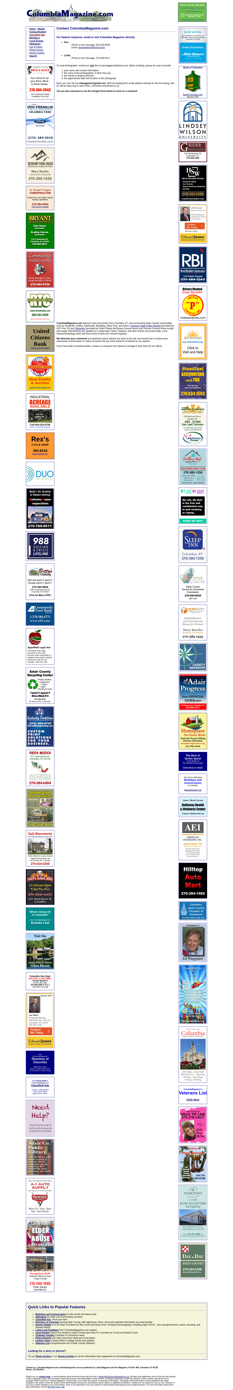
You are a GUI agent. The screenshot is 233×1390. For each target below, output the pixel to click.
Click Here (193, 1099)
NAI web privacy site (56, 1387)
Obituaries (80, 328)
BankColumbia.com (193, 94)
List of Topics (35, 47)
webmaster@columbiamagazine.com (114, 1377)
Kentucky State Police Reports (145, 325)
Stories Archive (36, 53)
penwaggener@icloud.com (91, 47)
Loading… (117, 204)
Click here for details (40, 207)
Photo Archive (36, 50)
